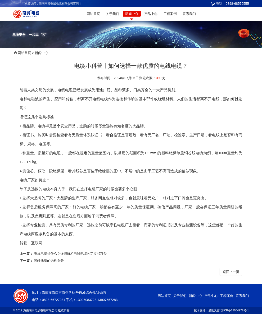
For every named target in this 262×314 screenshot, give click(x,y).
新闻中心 (131, 14)
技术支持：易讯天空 (207, 310)
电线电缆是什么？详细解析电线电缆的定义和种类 (70, 253)
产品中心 (151, 14)
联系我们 (189, 14)
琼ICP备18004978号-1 (235, 310)
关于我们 (112, 14)
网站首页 (93, 14)
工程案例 (170, 14)
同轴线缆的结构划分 (49, 261)
